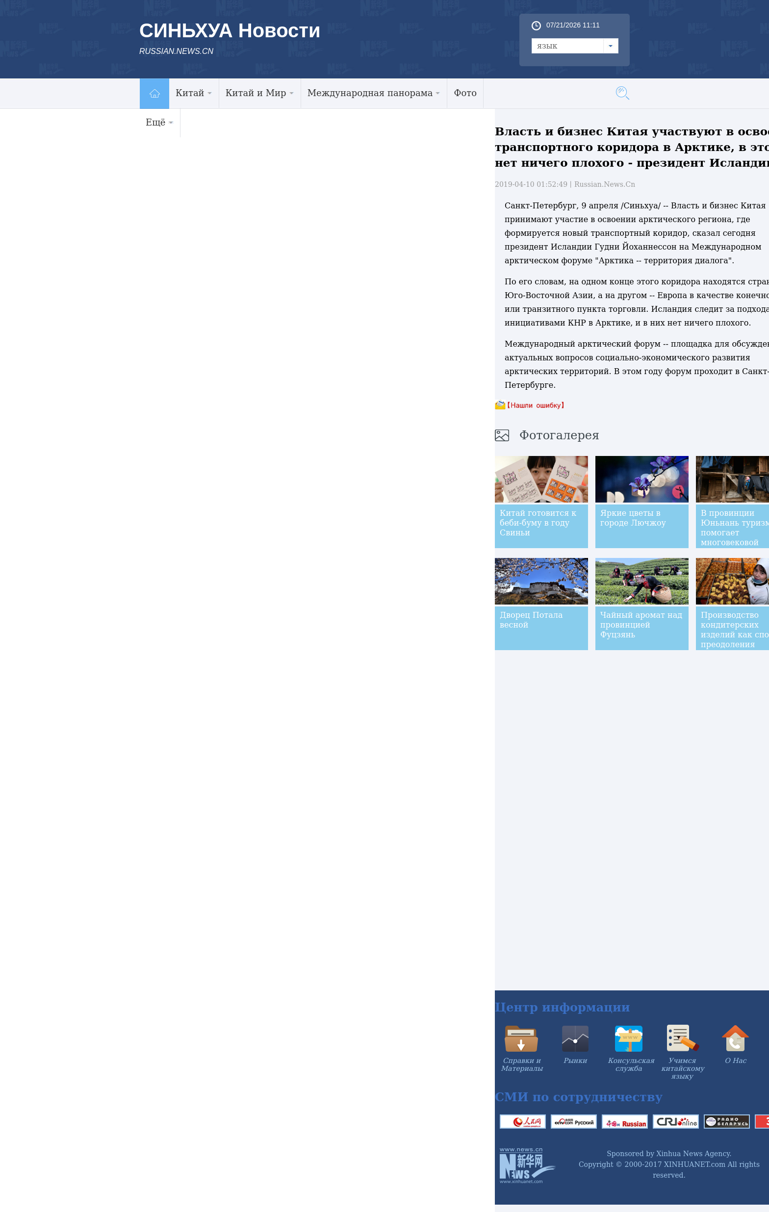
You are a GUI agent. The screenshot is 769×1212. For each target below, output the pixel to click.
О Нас (735, 1060)
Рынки (575, 1060)
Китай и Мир (260, 93)
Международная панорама (374, 93)
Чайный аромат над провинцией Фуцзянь (641, 624)
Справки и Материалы (521, 1064)
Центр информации (562, 1007)
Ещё (160, 122)
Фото (465, 93)
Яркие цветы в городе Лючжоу (633, 518)
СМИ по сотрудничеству (579, 1097)
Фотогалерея (559, 435)
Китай (194, 93)
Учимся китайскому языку (682, 1068)
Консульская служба (631, 1064)
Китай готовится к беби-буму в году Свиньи (538, 522)
